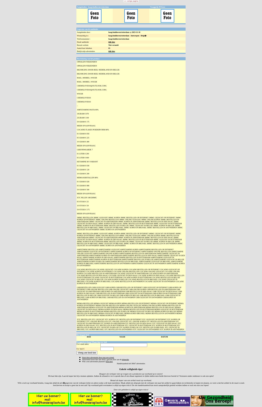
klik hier (111, 42)
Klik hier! (109, 362)
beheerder (125, 360)
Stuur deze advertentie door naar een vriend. (98, 358)
